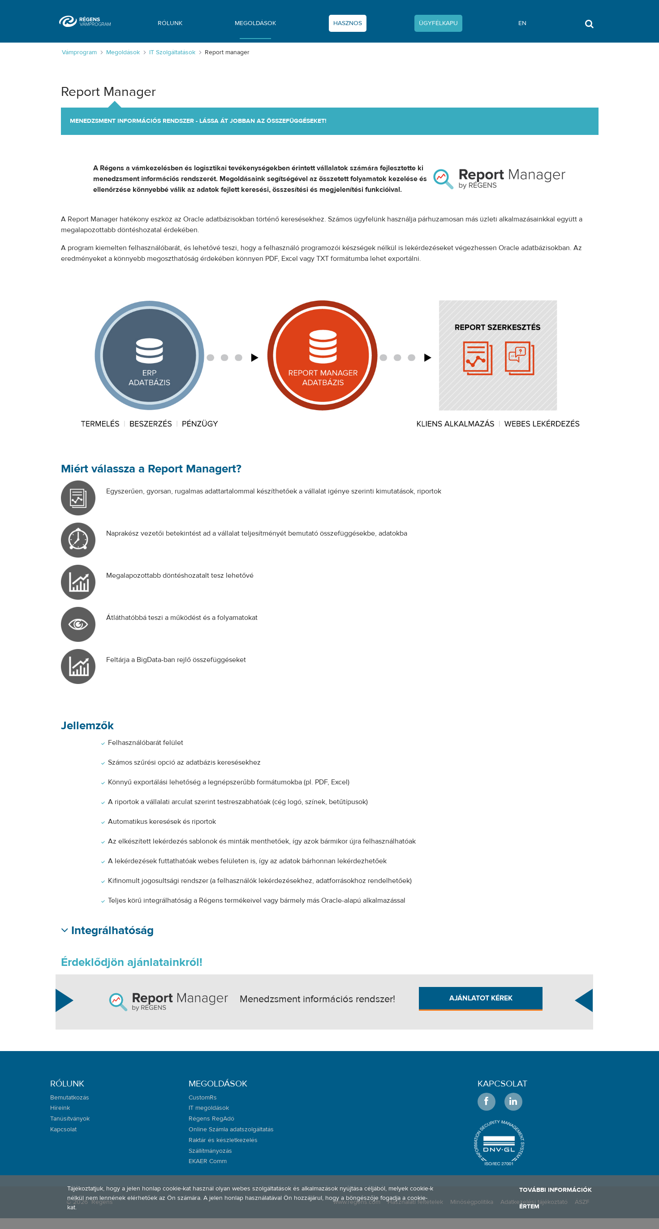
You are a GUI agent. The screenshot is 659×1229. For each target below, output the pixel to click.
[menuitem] (170, 25)
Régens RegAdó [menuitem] (211, 1119)
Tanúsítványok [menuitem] (70, 1119)
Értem (529, 1207)
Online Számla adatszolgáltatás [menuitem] (231, 1129)
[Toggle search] (589, 26)
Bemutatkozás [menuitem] (69, 1098)
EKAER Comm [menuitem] (208, 1161)
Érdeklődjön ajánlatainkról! (131, 962)
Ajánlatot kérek (481, 998)
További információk (555, 1190)
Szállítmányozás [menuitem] (210, 1151)
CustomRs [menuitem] (203, 1098)
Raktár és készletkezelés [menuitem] (223, 1140)
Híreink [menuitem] (60, 1108)
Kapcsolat (502, 1083)
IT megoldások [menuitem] (209, 1108)
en (522, 23)
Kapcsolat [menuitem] (63, 1129)
